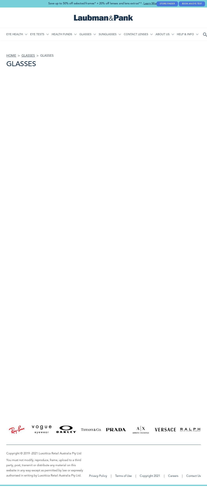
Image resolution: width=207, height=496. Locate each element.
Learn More (151, 3)
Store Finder (167, 4)
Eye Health (14, 34)
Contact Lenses (136, 34)
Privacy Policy (98, 476)
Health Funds (62, 34)
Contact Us (193, 476)
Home (11, 55)
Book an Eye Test (192, 4)
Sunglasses (108, 34)
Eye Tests (37, 34)
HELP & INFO (185, 34)
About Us (163, 34)
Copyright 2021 (150, 476)
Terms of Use (123, 476)
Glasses (85, 34)
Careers (173, 476)
